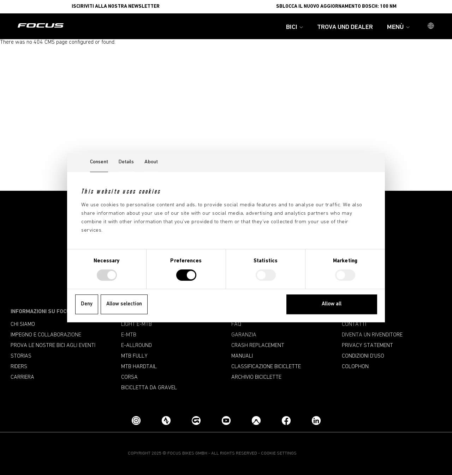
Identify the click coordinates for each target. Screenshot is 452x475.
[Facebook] (286, 420)
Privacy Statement (367, 345)
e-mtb (128, 335)
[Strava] (166, 420)
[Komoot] (256, 420)
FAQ (236, 324)
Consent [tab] (99, 162)
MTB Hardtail (139, 367)
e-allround (136, 345)
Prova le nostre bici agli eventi (53, 345)
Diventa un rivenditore (372, 335)
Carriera (22, 377)
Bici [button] (294, 27)
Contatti (354, 324)
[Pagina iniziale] (41, 26)
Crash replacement (257, 345)
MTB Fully (134, 356)
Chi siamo (23, 324)
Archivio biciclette (256, 377)
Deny (87, 304)
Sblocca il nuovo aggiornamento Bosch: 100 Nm (336, 6)
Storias (21, 356)
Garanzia (243, 335)
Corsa (129, 377)
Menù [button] (398, 27)
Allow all (331, 304)
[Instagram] (136, 420)
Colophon (355, 367)
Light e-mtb (136, 324)
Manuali (242, 356)
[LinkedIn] (316, 420)
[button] (430, 26)
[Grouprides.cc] (196, 420)
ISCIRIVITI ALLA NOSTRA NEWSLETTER (116, 6)
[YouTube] (226, 420)
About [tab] (151, 162)
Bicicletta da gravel (149, 388)
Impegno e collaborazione (46, 335)
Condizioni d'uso (363, 356)
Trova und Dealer (345, 27)
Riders (19, 367)
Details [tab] (126, 162)
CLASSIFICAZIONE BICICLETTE (266, 367)
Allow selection (124, 304)
